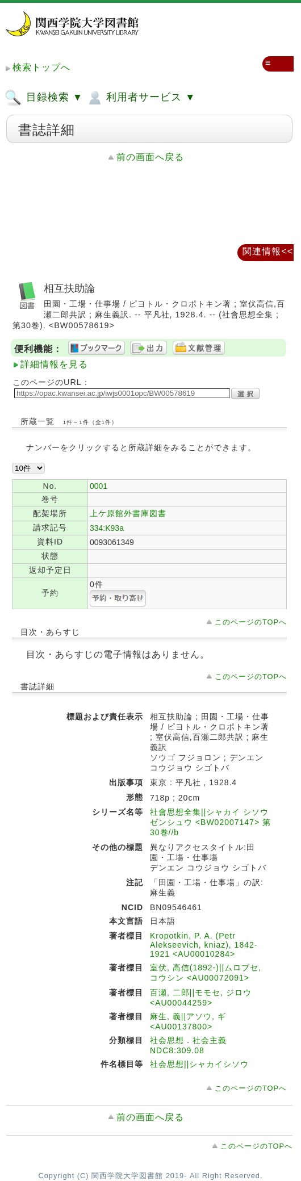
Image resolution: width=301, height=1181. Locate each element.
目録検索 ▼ (44, 97)
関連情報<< (268, 251)
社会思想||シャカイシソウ (199, 1064)
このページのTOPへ (251, 622)
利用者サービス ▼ (140, 97)
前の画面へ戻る (150, 157)
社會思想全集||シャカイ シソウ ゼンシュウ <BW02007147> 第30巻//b (210, 822)
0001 (98, 486)
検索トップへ (41, 67)
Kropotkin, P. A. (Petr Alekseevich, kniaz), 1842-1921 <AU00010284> (203, 944)
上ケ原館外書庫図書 (128, 513)
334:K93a (107, 528)
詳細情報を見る (54, 364)
